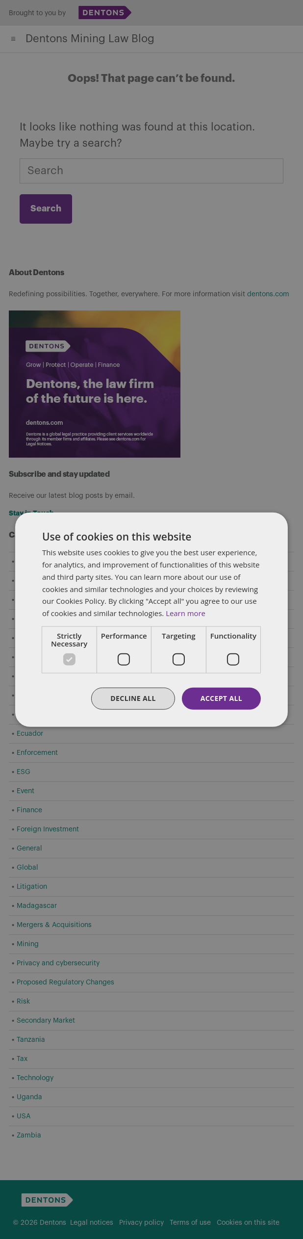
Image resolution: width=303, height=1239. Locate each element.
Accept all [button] (221, 698)
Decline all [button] (132, 698)
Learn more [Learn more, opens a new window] (185, 613)
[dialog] (151, 619)
